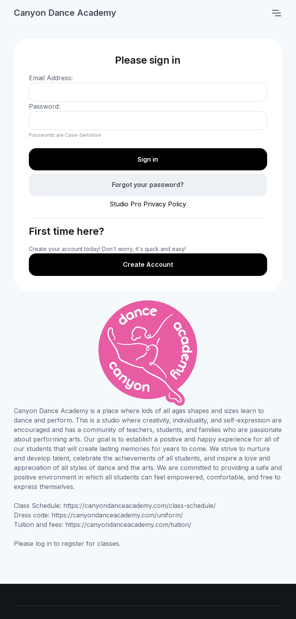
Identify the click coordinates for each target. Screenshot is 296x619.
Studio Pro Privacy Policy (147, 204)
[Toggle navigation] (276, 13)
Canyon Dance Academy (65, 13)
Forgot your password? (148, 185)
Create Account (148, 264)
